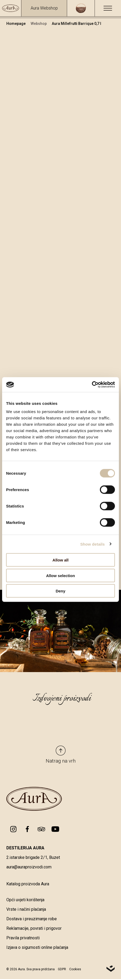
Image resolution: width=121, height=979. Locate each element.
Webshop (39, 23)
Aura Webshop (44, 8)
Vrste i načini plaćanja (26, 909)
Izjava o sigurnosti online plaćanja (37, 947)
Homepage (16, 23)
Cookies (75, 969)
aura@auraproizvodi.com (29, 866)
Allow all (61, 560)
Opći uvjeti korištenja (25, 899)
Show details (92, 544)
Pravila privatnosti (23, 937)
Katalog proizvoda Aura (27, 883)
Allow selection (60, 575)
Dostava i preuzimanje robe (31, 918)
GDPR (62, 969)
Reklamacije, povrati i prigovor (34, 928)
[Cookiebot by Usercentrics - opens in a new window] (92, 384)
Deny (61, 591)
